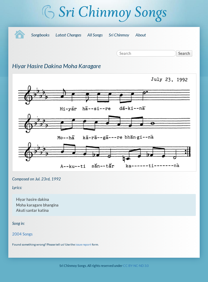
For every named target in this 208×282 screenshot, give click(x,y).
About (140, 34)
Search (184, 53)
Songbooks (40, 34)
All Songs (95, 34)
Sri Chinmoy (119, 34)
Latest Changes (68, 34)
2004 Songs (22, 234)
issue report (83, 244)
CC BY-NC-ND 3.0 (136, 265)
